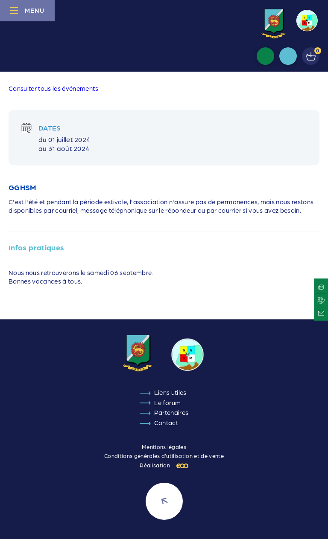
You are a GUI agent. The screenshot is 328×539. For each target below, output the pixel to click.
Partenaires (171, 412)
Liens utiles (170, 392)
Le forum (167, 402)
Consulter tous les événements (53, 88)
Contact (166, 422)
